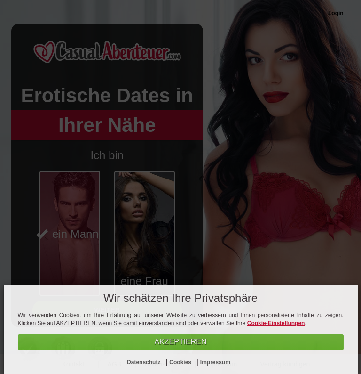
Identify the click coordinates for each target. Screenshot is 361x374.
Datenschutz (144, 362)
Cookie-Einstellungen (276, 323)
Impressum (215, 362)
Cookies (181, 362)
